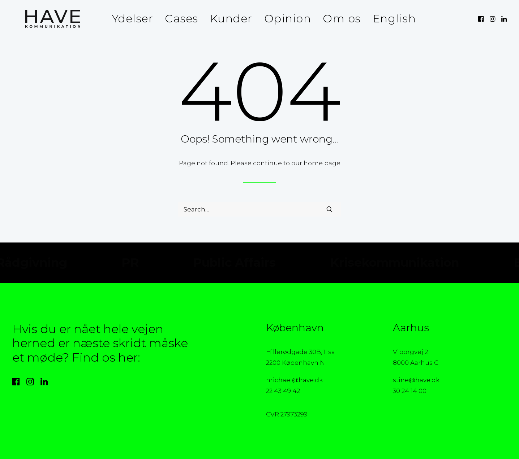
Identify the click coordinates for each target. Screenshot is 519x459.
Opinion (283, 18)
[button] (481, 19)
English (390, 18)
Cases (177, 18)
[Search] (259, 209)
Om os (337, 18)
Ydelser (128, 18)
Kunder (227, 18)
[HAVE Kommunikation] (39, 19)
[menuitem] (128, 19)
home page (322, 163)
